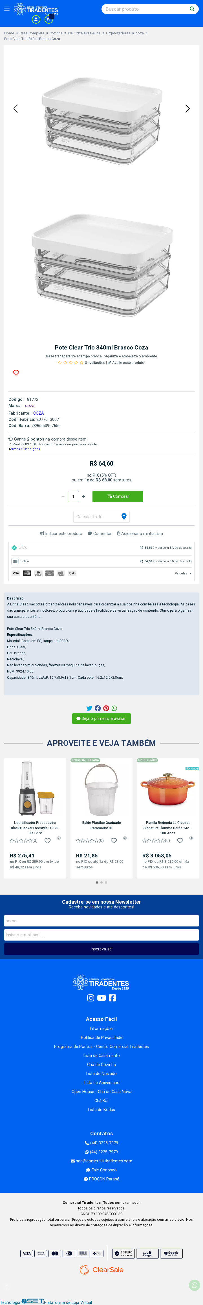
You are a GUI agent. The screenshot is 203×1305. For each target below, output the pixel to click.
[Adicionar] (83, 496)
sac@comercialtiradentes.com (101, 1161)
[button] (15, 109)
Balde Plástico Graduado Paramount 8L (101, 825)
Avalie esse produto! (126, 362)
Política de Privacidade (101, 1037)
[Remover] (63, 496)
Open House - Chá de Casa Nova (101, 1091)
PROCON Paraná (101, 1179)
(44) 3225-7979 (101, 1143)
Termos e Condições (24, 449)
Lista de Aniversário (102, 1082)
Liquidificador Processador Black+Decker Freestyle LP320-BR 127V (35, 827)
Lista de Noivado (101, 1073)
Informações (102, 1028)
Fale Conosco (101, 1170)
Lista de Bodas (101, 1109)
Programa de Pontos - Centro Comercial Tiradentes (101, 1046)
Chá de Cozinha (101, 1064)
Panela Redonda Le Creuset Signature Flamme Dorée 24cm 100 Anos (168, 827)
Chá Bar (101, 1100)
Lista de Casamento (101, 1055)
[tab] (101, 548)
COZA (38, 413)
